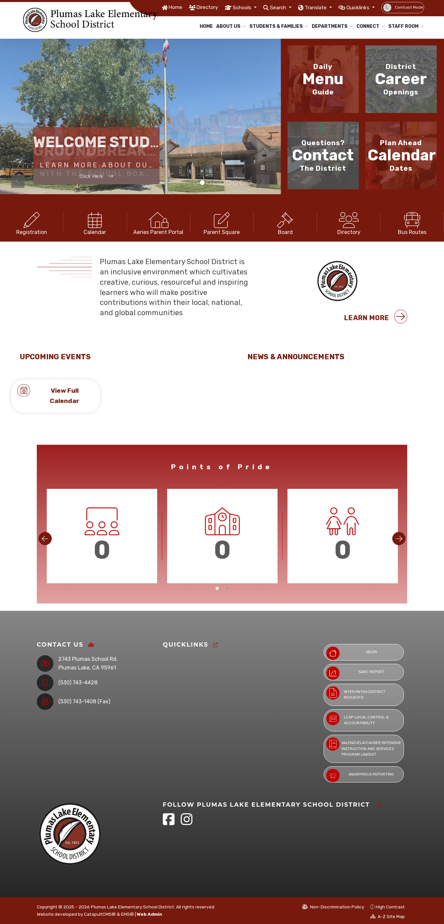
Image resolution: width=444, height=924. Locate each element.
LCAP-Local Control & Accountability (357, 716)
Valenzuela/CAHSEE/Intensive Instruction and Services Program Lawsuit (363, 745)
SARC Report (355, 671)
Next (263, 181)
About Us (229, 26)
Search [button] (267, 7)
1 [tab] (217, 597)
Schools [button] (228, 7)
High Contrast (390, 905)
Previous (18, 181)
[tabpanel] (140, 116)
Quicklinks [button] (356, 7)
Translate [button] (308, 7)
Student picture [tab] (242, 183)
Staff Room (404, 26)
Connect (369, 26)
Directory (190, 7)
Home (156, 7)
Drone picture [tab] (209, 183)
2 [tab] (227, 597)
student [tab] (235, 183)
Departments (330, 26)
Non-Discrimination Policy (333, 905)
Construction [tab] (202, 183)
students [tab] (222, 183)
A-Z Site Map (387, 914)
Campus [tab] (215, 183)
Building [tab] (195, 183)
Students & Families (275, 26)
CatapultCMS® (100, 912)
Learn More (375, 325)
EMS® (127, 912)
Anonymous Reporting (360, 773)
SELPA (351, 651)
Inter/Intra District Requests (355, 691)
